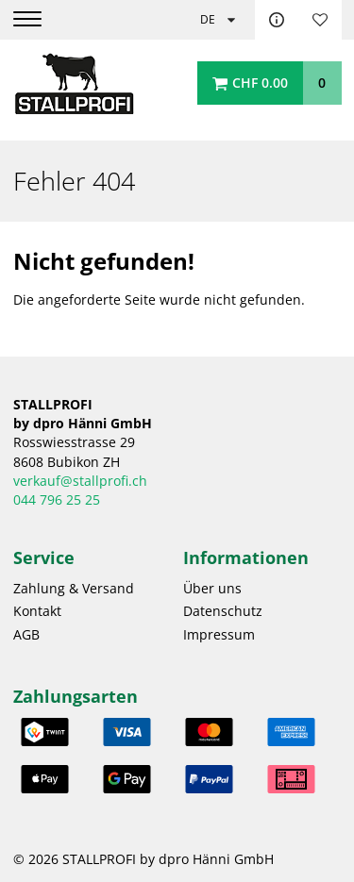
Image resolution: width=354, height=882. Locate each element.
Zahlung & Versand (73, 588)
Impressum (219, 634)
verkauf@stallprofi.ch (80, 481)
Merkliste (320, 20)
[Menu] (39, 20)
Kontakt (276, 20)
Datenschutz (222, 611)
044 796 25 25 (56, 499)
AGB (26, 634)
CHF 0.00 (260, 83)
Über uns (212, 588)
